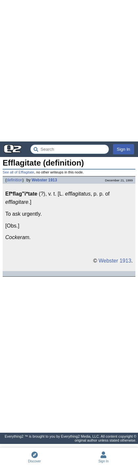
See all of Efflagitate (18, 172)
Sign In (123, 149)
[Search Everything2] (69, 149)
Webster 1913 (44, 180)
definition (14, 180)
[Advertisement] (69, 71)
